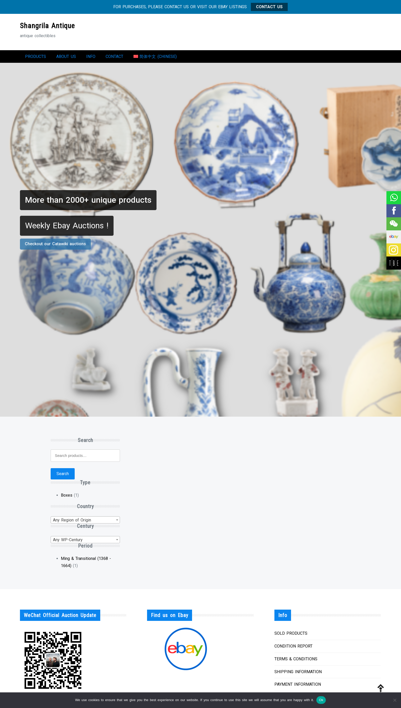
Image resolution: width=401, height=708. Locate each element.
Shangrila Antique (47, 26)
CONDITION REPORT (293, 648)
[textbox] (85, 522)
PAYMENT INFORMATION (297, 686)
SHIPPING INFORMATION (298, 674)
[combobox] (85, 522)
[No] (394, 700)
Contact (114, 57)
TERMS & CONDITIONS (295, 661)
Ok (321, 700)
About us (66, 57)
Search (63, 476)
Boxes (66, 497)
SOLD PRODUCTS (290, 635)
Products (35, 57)
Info (90, 57)
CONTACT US (269, 6)
